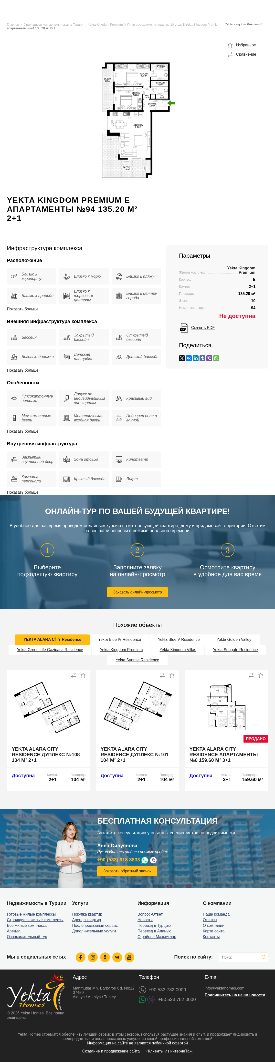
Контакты (211, 937)
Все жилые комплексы (27, 925)
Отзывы (210, 920)
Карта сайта (213, 931)
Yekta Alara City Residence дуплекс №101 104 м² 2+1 (135, 754)
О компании (213, 925)
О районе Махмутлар (157, 937)
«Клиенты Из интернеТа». (169, 1051)
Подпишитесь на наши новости (235, 995)
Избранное (246, 45)
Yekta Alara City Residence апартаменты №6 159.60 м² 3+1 (224, 754)
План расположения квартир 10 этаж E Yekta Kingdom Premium (173, 24)
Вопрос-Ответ (150, 914)
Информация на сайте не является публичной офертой (137, 1043)
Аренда (14, 931)
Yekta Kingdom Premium (105, 24)
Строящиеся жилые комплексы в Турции (53, 24)
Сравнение (246, 54)
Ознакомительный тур (27, 937)
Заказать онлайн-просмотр (137, 592)
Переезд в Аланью (154, 931)
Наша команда (216, 914)
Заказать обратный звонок (127, 871)
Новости (145, 920)
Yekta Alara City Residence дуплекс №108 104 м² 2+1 (46, 754)
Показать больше (23, 309)
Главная (13, 24)
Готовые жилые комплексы (31, 914)
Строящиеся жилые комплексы (35, 920)
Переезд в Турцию (154, 925)
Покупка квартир (87, 914)
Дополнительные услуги (94, 931)
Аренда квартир (86, 920)
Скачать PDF (203, 328)
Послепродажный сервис (95, 925)
